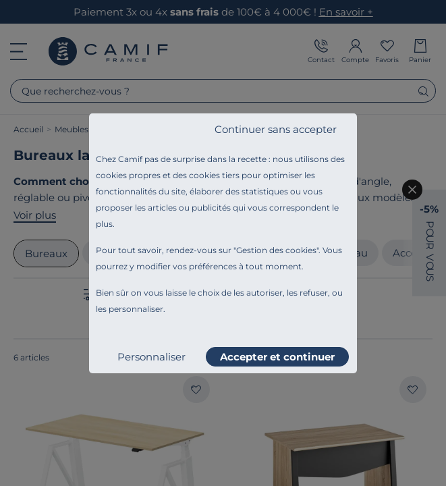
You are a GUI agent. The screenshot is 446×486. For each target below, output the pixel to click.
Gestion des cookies (276, 250)
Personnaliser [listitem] (151, 356)
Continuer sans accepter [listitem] (276, 129)
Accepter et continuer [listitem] (277, 356)
